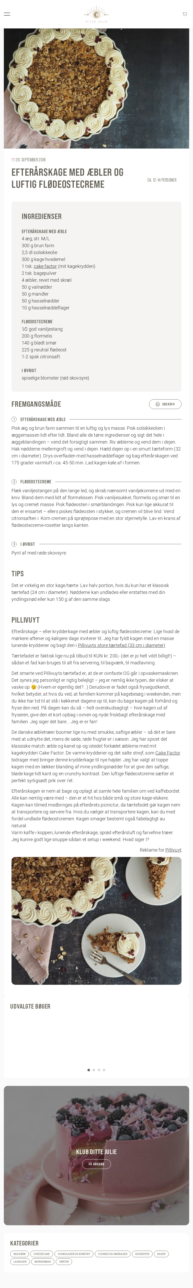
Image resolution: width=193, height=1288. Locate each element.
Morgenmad (43, 1261)
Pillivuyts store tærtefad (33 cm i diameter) (121, 645)
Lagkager (20, 1261)
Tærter (64, 1261)
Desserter (142, 1254)
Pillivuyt (173, 850)
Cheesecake (41, 1254)
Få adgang (97, 1164)
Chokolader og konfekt (74, 1254)
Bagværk (20, 1254)
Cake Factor (167, 753)
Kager (161, 1254)
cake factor (45, 266)
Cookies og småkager (112, 1254)
